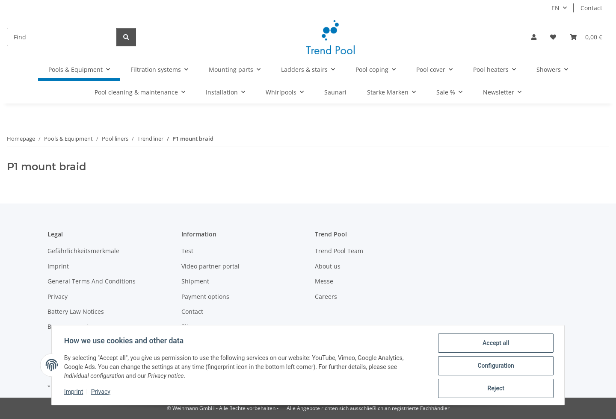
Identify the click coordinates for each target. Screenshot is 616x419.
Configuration (494, 366)
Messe (324, 281)
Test (187, 251)
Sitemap (193, 326)
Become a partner (73, 326)
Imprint (74, 392)
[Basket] (586, 37)
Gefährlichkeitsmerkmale (83, 251)
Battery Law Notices (75, 311)
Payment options (205, 296)
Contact (591, 8)
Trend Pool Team (339, 251)
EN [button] (555, 8)
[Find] (62, 37)
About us (328, 266)
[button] (533, 37)
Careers (326, 296)
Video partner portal (210, 266)
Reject (494, 388)
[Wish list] (553, 37)
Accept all (494, 344)
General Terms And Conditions (91, 281)
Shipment (195, 281)
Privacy (102, 392)
